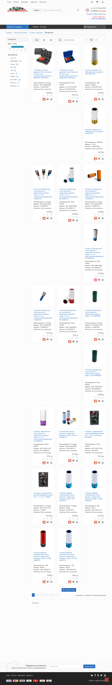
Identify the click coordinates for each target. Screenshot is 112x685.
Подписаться (89, 666)
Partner (12, 73)
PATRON (13, 77)
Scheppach (14, 86)
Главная (36, 27)
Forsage (13, 64)
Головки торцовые (36, 33)
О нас (9, 2)
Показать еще (69, 643)
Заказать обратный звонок (96, 14)
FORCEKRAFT (15, 61)
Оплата (16, 2)
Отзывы (43, 27)
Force (12, 58)
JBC (12, 67)
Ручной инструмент (21, 33)
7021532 (98, 11)
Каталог (17, 26)
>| (57, 648)
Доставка (24, 2)
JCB (12, 70)
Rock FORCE (14, 80)
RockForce (13, 83)
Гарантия (34, 2)
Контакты (43, 2)
